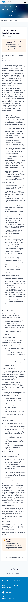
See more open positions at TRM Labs (14, 557)
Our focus (17, 580)
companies (4, 20)
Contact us (17, 585)
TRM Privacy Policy (9, 529)
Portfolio (5, 580)
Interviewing (22, 532)
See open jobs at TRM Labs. (12, 44)
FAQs (4, 534)
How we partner (7, 582)
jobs (11, 20)
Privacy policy (10, 573)
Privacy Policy (6, 587)
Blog (3, 585)
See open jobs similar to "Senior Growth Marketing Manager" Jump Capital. (14, 48)
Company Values (13, 532)
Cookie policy (16, 573)
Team (15, 582)
